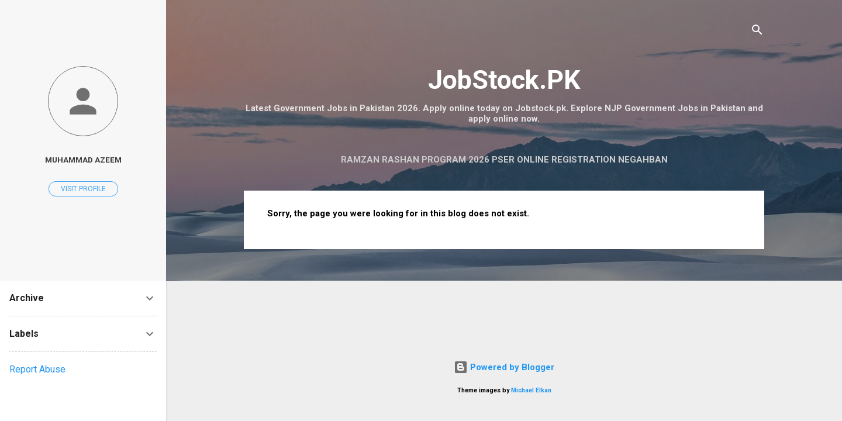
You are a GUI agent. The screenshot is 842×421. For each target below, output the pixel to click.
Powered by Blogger (504, 367)
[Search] (757, 32)
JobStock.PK (504, 79)
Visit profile (83, 189)
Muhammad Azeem (83, 159)
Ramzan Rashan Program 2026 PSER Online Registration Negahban (504, 159)
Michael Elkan (531, 390)
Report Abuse (37, 369)
